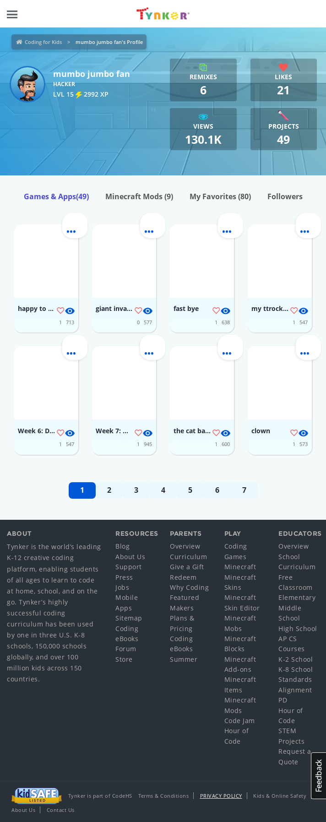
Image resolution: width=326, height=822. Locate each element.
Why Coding (189, 587)
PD (282, 700)
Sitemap (128, 618)
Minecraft (240, 566)
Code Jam (239, 720)
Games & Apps (56, 196)
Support (128, 566)
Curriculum (188, 556)
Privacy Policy (221, 795)
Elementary (296, 597)
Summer (183, 659)
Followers (285, 196)
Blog (122, 546)
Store (124, 659)
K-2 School (295, 659)
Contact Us (61, 809)
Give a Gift (187, 566)
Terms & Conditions (163, 795)
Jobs (122, 587)
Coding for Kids (43, 41)
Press (124, 577)
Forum (125, 648)
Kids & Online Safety (279, 795)
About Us (130, 556)
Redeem (183, 577)
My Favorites (220, 196)
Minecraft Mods (139, 196)
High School (297, 628)
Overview (185, 546)
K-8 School (295, 669)
